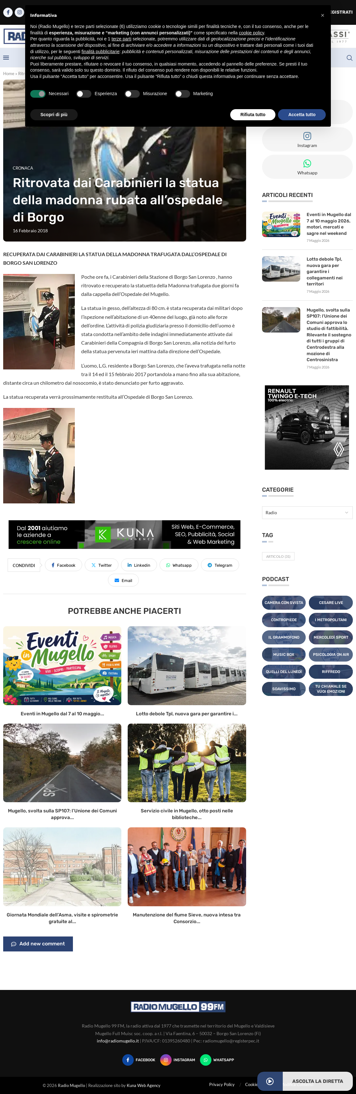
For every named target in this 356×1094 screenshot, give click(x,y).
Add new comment (38, 944)
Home (8, 73)
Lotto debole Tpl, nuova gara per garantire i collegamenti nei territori (325, 271)
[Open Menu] (6, 57)
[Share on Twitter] (101, 564)
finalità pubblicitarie (100, 51)
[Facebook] (8, 12)
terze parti (121, 38)
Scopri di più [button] (54, 114)
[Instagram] (19, 12)
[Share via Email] (123, 580)
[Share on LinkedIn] (139, 564)
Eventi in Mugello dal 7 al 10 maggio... (62, 714)
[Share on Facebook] (63, 564)
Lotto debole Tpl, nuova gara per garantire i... (187, 714)
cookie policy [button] (251, 32)
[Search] (349, 58)
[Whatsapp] (217, 1060)
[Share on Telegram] (220, 564)
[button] (322, 15)
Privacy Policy (222, 1084)
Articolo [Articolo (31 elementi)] (278, 556)
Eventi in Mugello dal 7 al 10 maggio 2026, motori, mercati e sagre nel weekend (329, 224)
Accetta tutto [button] (302, 114)
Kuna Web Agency (143, 1085)
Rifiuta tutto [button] (253, 114)
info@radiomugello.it (118, 1040)
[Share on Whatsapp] (179, 564)
